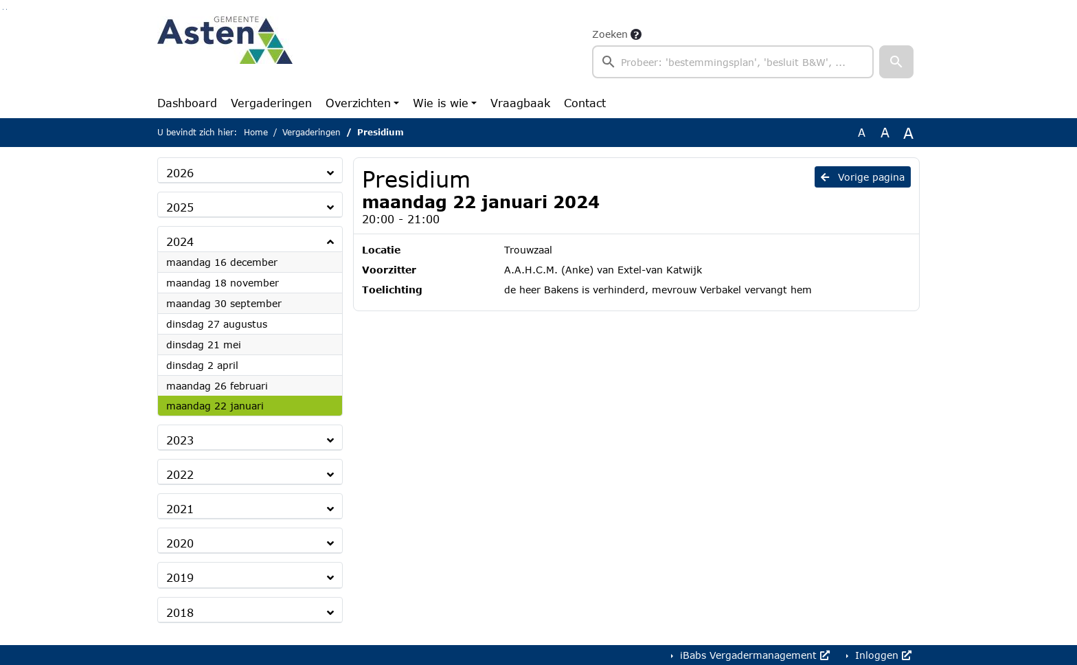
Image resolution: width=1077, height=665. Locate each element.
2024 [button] (180, 241)
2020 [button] (180, 543)
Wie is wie (440, 102)
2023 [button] (180, 440)
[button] (896, 61)
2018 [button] (180, 612)
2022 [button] (180, 474)
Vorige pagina (863, 177)
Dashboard (187, 102)
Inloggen (881, 655)
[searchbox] (733, 61)
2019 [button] (180, 577)
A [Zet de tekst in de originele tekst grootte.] (861, 132)
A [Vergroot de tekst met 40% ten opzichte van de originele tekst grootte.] (908, 132)
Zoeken (610, 34)
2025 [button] (180, 207)
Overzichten (358, 102)
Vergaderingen (271, 102)
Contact (585, 102)
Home (256, 132)
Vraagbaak (520, 102)
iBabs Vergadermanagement (753, 655)
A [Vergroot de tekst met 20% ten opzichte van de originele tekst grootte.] (885, 132)
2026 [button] (180, 172)
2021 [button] (180, 508)
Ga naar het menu (6, 9)
